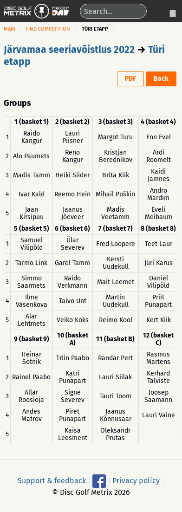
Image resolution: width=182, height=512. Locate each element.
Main (10, 29)
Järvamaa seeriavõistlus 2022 (69, 50)
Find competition (48, 29)
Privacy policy (136, 480)
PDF (130, 79)
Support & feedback (52, 480)
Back (161, 79)
